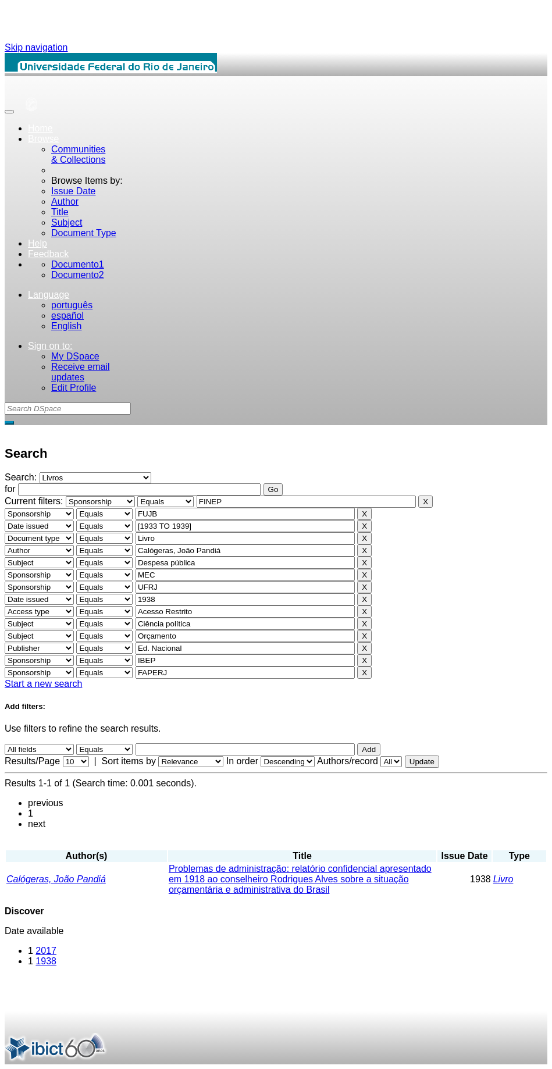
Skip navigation (36, 47)
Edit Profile (73, 388)
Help (37, 243)
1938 (45, 961)
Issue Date (73, 191)
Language (48, 295)
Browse (43, 139)
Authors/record (347, 761)
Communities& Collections (78, 154)
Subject (66, 222)
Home (40, 128)
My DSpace (75, 356)
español (67, 315)
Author (65, 201)
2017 (45, 951)
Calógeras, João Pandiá (56, 879)
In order (242, 761)
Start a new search (43, 684)
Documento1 (77, 264)
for (10, 489)
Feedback (48, 254)
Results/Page (32, 761)
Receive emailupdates (80, 372)
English (66, 326)
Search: (22, 477)
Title (60, 212)
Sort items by (129, 761)
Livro (503, 879)
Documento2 (77, 275)
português (71, 305)
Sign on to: (50, 346)
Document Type (83, 233)
